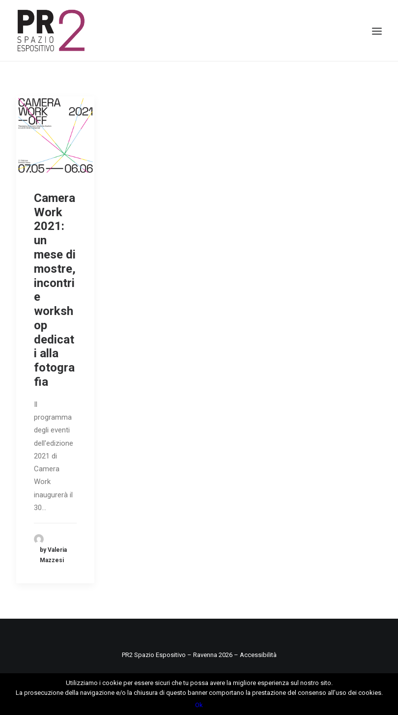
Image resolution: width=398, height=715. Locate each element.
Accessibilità (258, 654)
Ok (199, 705)
